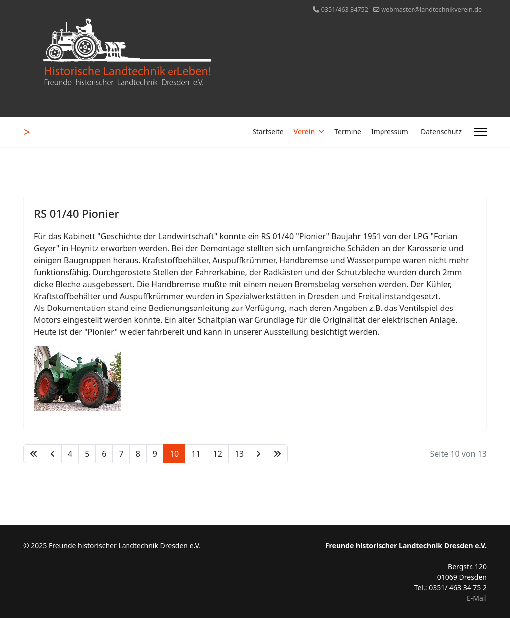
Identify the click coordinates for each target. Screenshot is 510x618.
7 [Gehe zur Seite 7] (121, 453)
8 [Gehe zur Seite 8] (138, 453)
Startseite (268, 131)
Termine (347, 131)
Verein (304, 131)
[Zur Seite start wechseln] (33, 453)
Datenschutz (441, 131)
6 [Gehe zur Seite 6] (104, 453)
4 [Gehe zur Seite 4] (70, 453)
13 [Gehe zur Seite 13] (239, 453)
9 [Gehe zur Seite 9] (155, 453)
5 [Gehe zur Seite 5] (87, 453)
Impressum (389, 131)
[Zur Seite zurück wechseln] (53, 453)
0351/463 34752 (344, 9)
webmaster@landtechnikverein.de (431, 9)
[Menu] (480, 132)
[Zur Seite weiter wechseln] (258, 453)
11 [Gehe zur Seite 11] (195, 453)
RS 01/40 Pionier (76, 213)
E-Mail (477, 598)
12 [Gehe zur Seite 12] (217, 453)
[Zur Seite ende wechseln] (277, 453)
